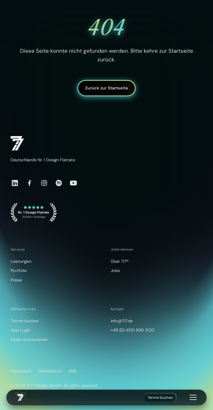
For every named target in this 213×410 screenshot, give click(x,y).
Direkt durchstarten (29, 339)
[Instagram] (44, 183)
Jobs (115, 270)
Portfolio (19, 270)
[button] (192, 397)
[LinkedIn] (15, 183)
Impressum (21, 371)
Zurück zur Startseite (106, 88)
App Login (20, 330)
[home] (20, 397)
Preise (16, 280)
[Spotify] (59, 183)
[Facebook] (29, 183)
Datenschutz (50, 371)
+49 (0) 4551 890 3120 (132, 330)
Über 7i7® (119, 261)
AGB (72, 371)
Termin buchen (160, 397)
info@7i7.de (122, 321)
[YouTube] (73, 183)
